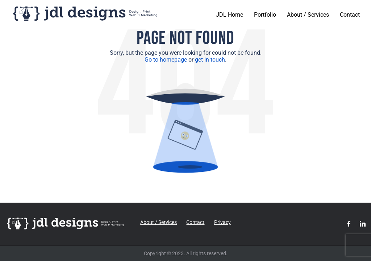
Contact (350, 14)
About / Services (308, 14)
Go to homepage (166, 59)
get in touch (210, 59)
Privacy (222, 222)
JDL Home (229, 14)
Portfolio (265, 14)
